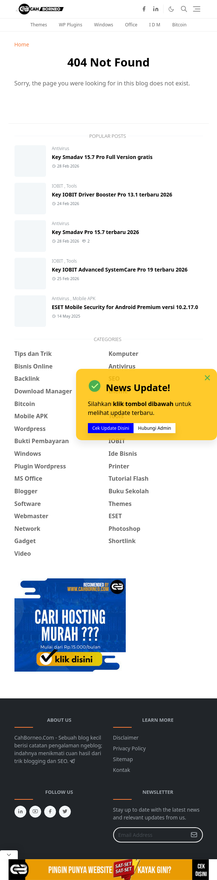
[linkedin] (156, 8)
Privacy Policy (129, 748)
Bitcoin (179, 25)
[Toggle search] (184, 9)
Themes (38, 25)
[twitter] (65, 812)
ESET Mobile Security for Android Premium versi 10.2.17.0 (125, 307)
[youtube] (35, 812)
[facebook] (144, 8)
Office (131, 25)
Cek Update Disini (110, 428)
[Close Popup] (9, 854)
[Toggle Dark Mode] (171, 9)
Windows (103, 25)
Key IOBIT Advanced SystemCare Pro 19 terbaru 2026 (120, 269)
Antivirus (60, 148)
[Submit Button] (194, 835)
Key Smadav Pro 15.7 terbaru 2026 (95, 232)
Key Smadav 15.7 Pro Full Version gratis (102, 156)
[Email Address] (150, 835)
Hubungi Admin (154, 428)
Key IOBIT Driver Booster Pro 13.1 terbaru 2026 (112, 194)
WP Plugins (70, 25)
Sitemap (123, 759)
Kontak (121, 769)
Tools (71, 186)
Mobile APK (84, 298)
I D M (154, 25)
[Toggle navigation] (197, 9)
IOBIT (58, 186)
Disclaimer (126, 737)
